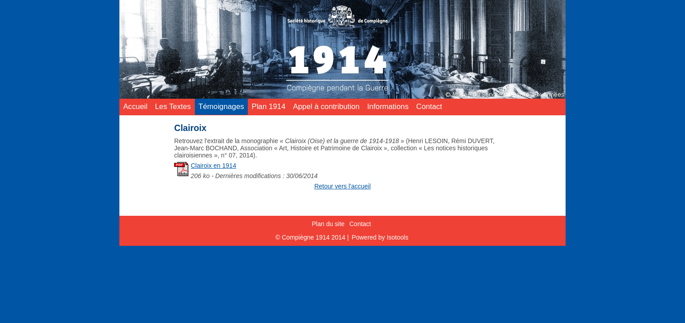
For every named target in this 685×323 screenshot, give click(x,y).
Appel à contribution (326, 106)
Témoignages (221, 106)
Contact (429, 106)
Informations (387, 106)
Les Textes (173, 106)
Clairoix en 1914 (213, 165)
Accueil (135, 106)
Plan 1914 (268, 106)
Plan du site (328, 223)
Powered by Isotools (380, 237)
